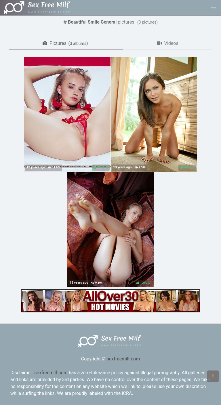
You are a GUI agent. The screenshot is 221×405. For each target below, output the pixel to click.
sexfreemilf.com (123, 359)
